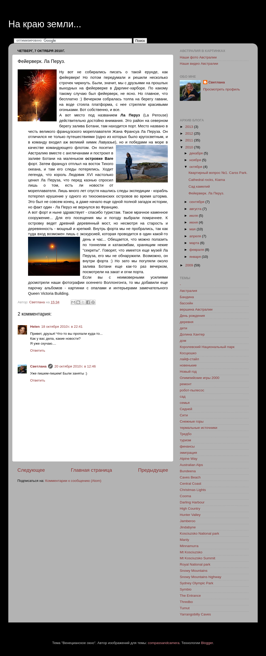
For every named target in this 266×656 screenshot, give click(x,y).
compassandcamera (163, 643)
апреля (195, 236)
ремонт (185, 384)
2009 (189, 265)
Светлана (38, 366)
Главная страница (91, 470)
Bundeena (188, 471)
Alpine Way (188, 459)
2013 (189, 127)
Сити (184, 415)
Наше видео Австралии (199, 63)
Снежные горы (191, 421)
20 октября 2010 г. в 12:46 (75, 366)
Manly (184, 540)
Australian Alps (191, 465)
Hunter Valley (190, 515)
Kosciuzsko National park (199, 533)
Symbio (185, 589)
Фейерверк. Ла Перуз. (206, 193)
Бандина (187, 297)
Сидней (186, 409)
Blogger (207, 643)
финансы (187, 446)
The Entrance (190, 596)
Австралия (188, 291)
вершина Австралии (196, 309)
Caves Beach (190, 477)
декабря (196, 153)
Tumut (185, 608)
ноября (195, 160)
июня (194, 222)
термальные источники (198, 428)
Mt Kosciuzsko (191, 552)
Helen (35, 327)
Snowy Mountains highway (200, 577)
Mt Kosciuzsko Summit (197, 558)
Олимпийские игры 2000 (199, 378)
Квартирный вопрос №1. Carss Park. (218, 173)
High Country (190, 508)
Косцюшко (188, 353)
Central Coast (190, 484)
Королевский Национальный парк (207, 347)
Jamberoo (187, 521)
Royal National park (195, 564)
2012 (189, 133)
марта (194, 243)
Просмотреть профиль (221, 89)
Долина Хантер (192, 334)
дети (183, 328)
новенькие (188, 365)
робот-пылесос (192, 390)
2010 (189, 147)
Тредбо (185, 434)
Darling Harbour (192, 502)
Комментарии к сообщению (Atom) (73, 481)
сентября (197, 202)
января (195, 257)
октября (196, 167)
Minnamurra (189, 546)
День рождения (192, 316)
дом (183, 341)
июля (194, 216)
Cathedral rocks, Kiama (207, 180)
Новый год (188, 371)
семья (185, 403)
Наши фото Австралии (198, 57)
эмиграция (188, 453)
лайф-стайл (189, 359)
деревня (186, 322)
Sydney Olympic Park (196, 583)
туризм (185, 440)
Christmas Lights (193, 490)
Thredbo (186, 602)
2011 (189, 140)
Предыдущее (153, 470)
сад (182, 396)
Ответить (37, 350)
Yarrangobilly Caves (195, 614)
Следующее (31, 470)
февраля (197, 250)
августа (195, 209)
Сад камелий (199, 186)
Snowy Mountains (194, 571)
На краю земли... (44, 24)
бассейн (186, 303)
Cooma (185, 496)
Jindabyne (188, 527)
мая (193, 229)
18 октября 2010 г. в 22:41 (62, 327)
